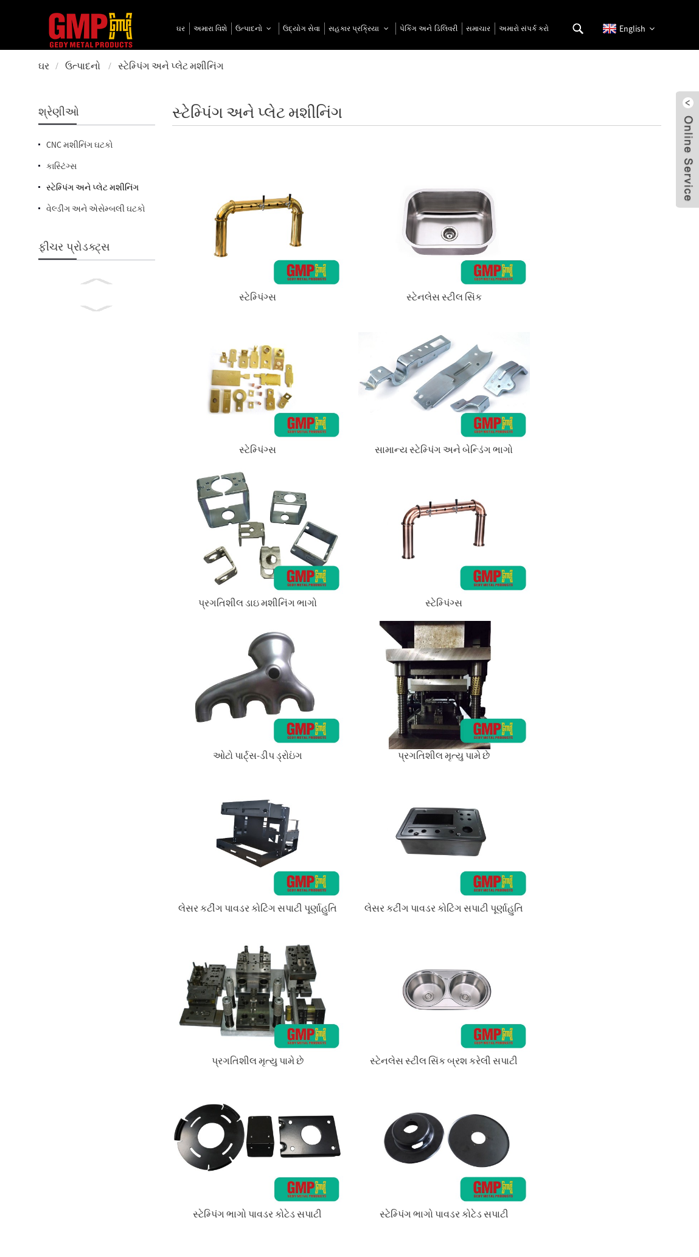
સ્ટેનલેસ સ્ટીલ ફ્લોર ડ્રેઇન (227, 730)
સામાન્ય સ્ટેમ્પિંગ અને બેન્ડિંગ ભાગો (605, 258)
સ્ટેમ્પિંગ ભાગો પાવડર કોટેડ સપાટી (227, 616)
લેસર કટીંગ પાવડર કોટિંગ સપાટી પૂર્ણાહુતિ (227, 497)
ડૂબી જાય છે (479, 730)
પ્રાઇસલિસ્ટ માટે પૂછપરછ (272, 1067)
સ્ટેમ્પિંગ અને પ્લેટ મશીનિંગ (171, 66)
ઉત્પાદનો (82, 66)
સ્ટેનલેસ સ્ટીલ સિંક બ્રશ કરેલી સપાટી (605, 497)
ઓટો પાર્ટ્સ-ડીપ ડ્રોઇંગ (479, 371)
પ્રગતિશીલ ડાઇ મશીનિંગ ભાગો (227, 377)
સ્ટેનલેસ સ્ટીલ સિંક (353, 252)
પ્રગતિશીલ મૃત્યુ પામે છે (605, 371)
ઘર (43, 66)
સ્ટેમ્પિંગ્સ (227, 252)
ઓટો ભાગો (605, 610)
